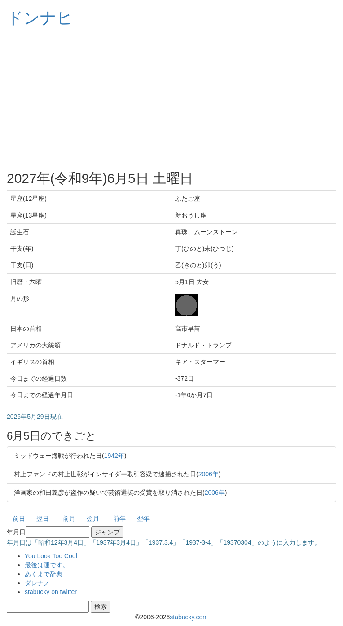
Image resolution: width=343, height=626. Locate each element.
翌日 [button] (42, 518)
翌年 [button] (143, 518)
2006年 (208, 474)
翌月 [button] (93, 518)
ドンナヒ (40, 18)
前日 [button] (19, 518)
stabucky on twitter (51, 591)
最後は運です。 (47, 564)
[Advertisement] (171, 99)
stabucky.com (189, 617)
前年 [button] (119, 518)
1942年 (114, 455)
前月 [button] (69, 518)
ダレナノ (37, 582)
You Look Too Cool (51, 555)
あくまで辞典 (43, 573)
